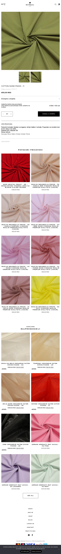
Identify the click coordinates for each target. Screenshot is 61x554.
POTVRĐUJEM (25, 551)
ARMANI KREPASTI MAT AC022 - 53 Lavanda (15, 485)
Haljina (13, 134)
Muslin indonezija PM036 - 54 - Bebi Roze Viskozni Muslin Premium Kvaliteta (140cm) (45, 226)
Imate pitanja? (5, 141)
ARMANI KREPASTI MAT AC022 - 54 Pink (45, 445)
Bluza (9, 134)
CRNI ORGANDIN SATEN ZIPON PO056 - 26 (16, 445)
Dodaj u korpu (49, 114)
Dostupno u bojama (30, 99)
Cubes (43, 541)
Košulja (18, 134)
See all (30, 495)
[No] (59, 549)
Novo (30, 508)
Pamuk (28, 134)
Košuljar (23, 134)
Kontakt (30, 527)
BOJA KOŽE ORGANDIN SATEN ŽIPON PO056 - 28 (15, 404)
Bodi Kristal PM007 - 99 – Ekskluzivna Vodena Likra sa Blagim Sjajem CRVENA (15, 186)
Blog (30, 519)
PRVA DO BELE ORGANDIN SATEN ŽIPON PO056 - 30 (15, 364)
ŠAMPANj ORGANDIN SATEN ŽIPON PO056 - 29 (45, 364)
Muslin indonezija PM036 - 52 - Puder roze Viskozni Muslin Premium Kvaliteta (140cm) (45, 268)
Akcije (30, 512)
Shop (30, 516)
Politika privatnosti (36, 551)
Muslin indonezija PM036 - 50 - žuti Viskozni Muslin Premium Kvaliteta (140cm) (45, 308)
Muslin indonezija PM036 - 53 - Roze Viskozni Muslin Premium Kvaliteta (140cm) (16, 268)
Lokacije (30, 523)
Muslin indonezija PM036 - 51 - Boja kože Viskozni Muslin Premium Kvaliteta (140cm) (15, 308)
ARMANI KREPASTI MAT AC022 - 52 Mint (45, 485)
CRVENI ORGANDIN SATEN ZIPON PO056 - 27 (45, 404)
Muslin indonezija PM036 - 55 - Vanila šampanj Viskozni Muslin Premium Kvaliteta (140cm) (16, 227)
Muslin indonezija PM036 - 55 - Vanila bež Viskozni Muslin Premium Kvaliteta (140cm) (45, 186)
